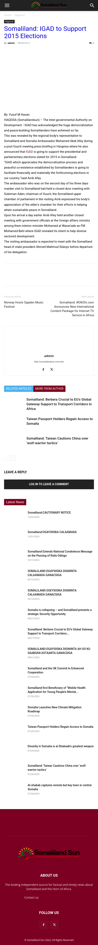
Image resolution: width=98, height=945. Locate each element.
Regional (20, 15)
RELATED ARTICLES (18, 388)
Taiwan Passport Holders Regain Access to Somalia (60, 726)
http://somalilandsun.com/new (49, 361)
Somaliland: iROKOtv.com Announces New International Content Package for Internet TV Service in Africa (72, 309)
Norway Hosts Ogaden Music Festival (24, 305)
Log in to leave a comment (49, 484)
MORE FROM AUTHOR (49, 388)
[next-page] (13, 458)
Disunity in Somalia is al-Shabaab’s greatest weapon (61, 746)
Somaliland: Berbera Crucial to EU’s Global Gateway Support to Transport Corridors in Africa (59, 404)
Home (7, 15)
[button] (6, 5)
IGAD (29, 152)
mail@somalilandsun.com (57, 897)
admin (11, 42)
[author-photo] (49, 350)
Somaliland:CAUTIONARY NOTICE (49, 512)
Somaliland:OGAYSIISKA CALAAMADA (52, 532)
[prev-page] (6, 458)
